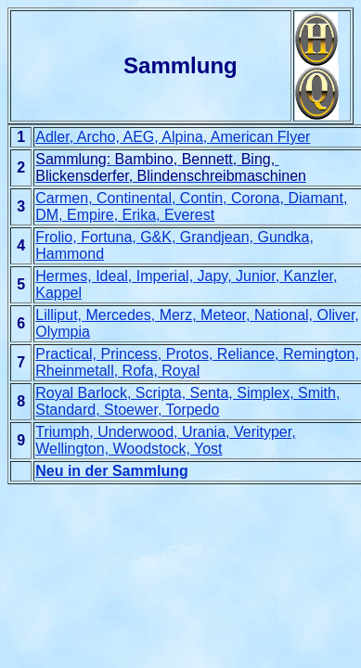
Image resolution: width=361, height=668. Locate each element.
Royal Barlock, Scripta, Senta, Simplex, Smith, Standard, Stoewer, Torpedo (187, 401)
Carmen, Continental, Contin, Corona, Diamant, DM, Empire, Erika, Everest (191, 206)
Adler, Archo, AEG (94, 137)
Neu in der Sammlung (111, 471)
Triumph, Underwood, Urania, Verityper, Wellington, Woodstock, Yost (165, 440)
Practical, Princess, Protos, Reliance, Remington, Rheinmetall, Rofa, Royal (197, 362)
